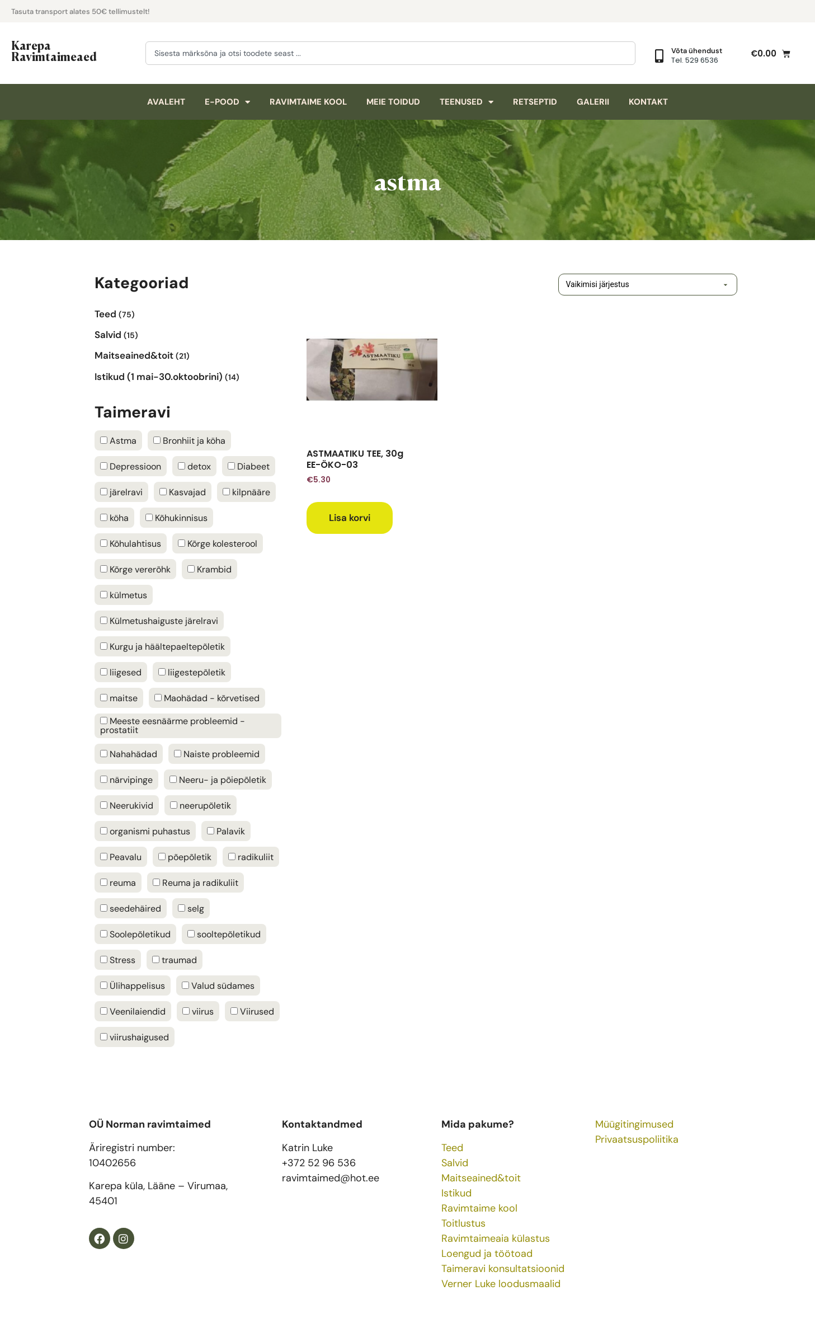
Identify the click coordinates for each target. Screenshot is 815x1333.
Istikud (456, 1193)
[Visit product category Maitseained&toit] (188, 355)
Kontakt (648, 101)
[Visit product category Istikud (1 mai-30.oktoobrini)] (188, 376)
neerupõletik (200, 805)
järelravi (121, 492)
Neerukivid (126, 805)
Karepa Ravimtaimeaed (54, 50)
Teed (452, 1147)
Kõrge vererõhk (135, 569)
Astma (118, 440)
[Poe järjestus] (630, 284)
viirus (198, 1011)
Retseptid (535, 101)
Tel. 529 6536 (694, 60)
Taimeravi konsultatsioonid (502, 1268)
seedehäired (130, 908)
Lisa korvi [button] (349, 517)
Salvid (454, 1163)
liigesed (121, 672)
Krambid (209, 569)
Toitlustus (463, 1223)
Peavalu (121, 857)
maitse (119, 698)
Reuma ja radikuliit (195, 883)
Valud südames (218, 986)
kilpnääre (246, 492)
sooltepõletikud (224, 934)
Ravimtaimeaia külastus (495, 1238)
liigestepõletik (191, 672)
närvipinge (126, 780)
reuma (118, 883)
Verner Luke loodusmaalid (500, 1283)
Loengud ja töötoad (487, 1253)
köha (114, 518)
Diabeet (249, 466)
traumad (174, 960)
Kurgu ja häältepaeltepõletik (162, 646)
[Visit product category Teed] (188, 313)
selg (191, 908)
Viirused (252, 1011)
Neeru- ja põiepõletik (217, 780)
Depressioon (130, 466)
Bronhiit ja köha (189, 440)
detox (194, 466)
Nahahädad (128, 754)
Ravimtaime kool (308, 101)
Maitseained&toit (481, 1178)
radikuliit (251, 857)
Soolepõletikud (135, 934)
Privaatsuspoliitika (637, 1139)
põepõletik (184, 857)
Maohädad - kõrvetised (207, 698)
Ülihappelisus (132, 986)
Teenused (466, 102)
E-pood (227, 102)
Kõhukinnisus (176, 518)
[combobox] (390, 53)
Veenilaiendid (133, 1011)
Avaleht (166, 101)
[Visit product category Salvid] (188, 334)
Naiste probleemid (217, 754)
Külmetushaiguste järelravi (159, 621)
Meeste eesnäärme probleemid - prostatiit (172, 726)
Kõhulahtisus (130, 543)
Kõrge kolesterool (217, 543)
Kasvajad (182, 492)
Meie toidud (393, 101)
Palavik (226, 831)
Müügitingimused (634, 1124)
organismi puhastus (145, 831)
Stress (117, 960)
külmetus (123, 595)
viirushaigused (134, 1037)
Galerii (593, 101)
